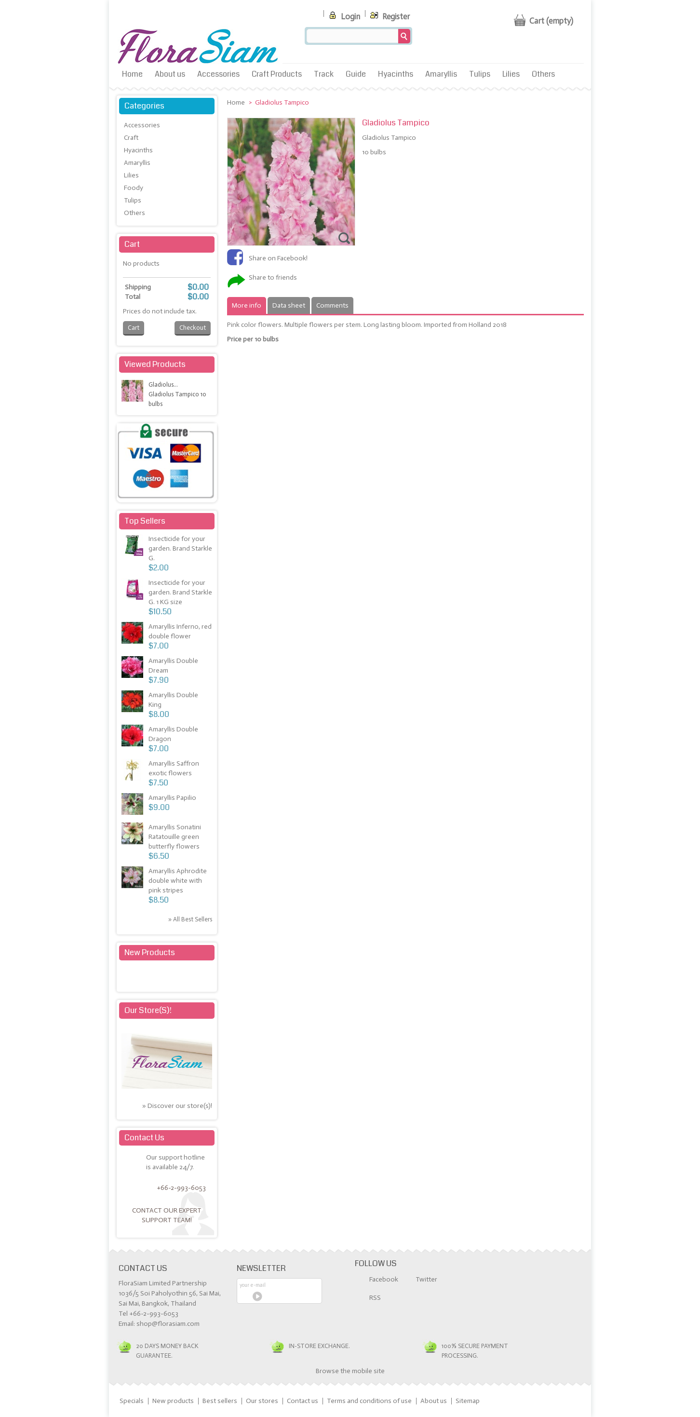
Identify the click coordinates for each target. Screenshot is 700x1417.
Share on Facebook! (278, 258)
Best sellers (219, 1401)
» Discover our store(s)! (177, 1106)
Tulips (479, 74)
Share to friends (273, 277)
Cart (132, 244)
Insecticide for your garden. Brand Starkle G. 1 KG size (180, 592)
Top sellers (144, 521)
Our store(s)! (148, 1010)
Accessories (218, 74)
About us (170, 74)
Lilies (511, 74)
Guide (356, 74)
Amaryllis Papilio (172, 798)
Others (543, 74)
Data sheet (288, 305)
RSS (375, 1298)
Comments (332, 305)
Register (389, 15)
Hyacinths (395, 74)
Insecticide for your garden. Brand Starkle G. (180, 548)
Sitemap (468, 1401)
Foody (133, 188)
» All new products (187, 976)
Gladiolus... (163, 384)
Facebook (383, 1279)
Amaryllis (441, 74)
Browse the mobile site (350, 1371)
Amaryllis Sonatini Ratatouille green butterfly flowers (174, 836)
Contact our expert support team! (167, 1215)
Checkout (192, 327)
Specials (132, 1401)
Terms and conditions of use (369, 1401)
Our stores (262, 1401)
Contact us (302, 1401)
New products (149, 952)
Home (132, 74)
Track (324, 74)
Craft (131, 138)
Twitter (426, 1279)
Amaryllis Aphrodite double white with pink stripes (177, 880)
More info (246, 305)
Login (343, 15)
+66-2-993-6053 (181, 1188)
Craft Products (277, 74)
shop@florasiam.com (168, 1324)
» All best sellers (190, 919)
